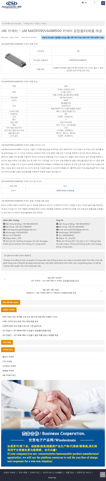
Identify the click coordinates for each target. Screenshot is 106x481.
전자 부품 (23, 472)
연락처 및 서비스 (84, 472)
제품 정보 (70, 472)
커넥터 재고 (35, 472)
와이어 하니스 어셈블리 (53, 472)
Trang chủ (28, 23)
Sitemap (52, 477)
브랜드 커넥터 (40, 23)
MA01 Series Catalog (65, 190)
